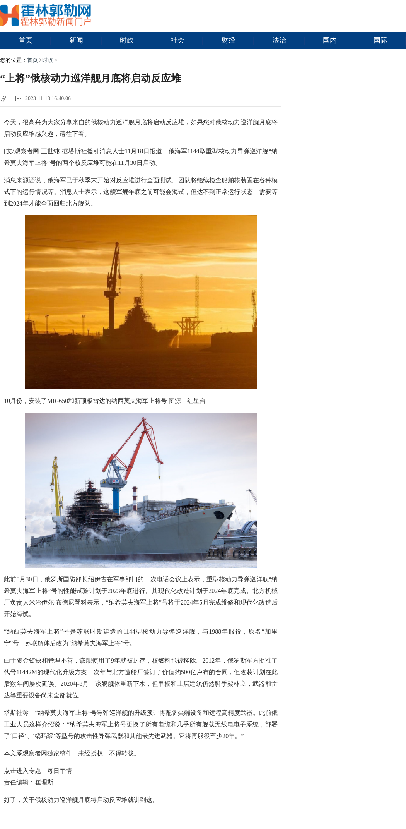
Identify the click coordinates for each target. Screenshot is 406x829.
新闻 (85, 40)
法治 (288, 40)
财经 (238, 40)
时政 (136, 40)
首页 (35, 40)
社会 (187, 40)
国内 (339, 40)
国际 (390, 40)
